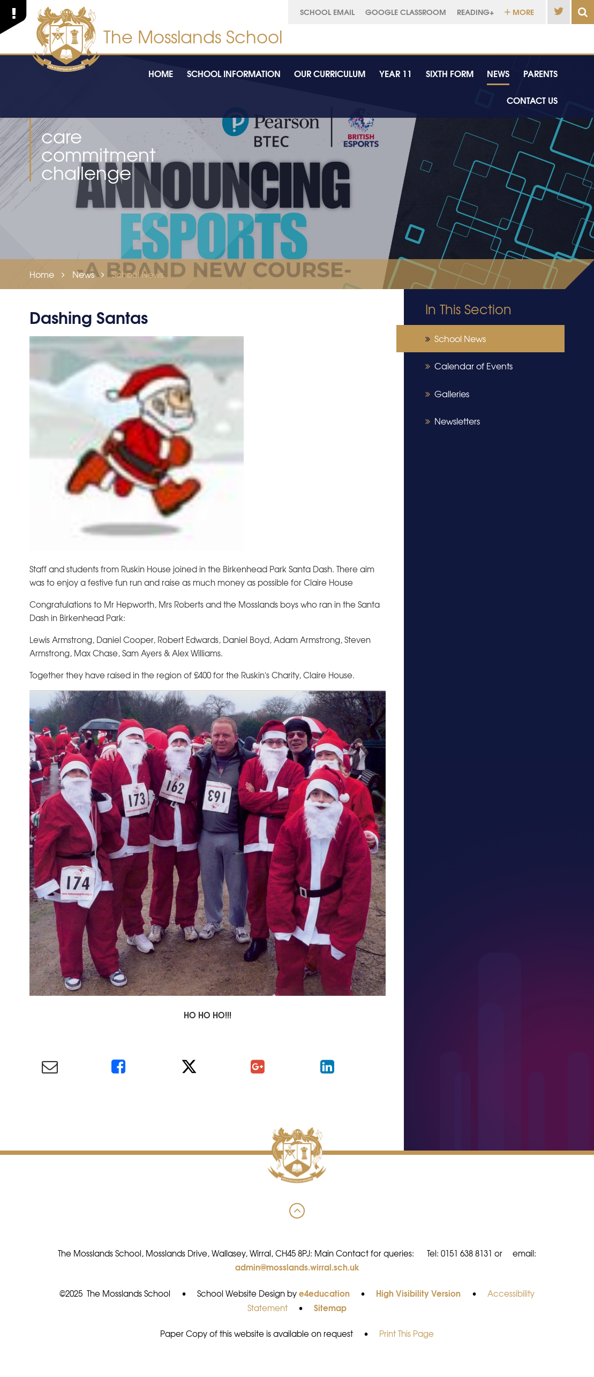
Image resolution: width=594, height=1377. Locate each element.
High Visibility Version (418, 1293)
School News (137, 274)
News (83, 274)
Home (41, 274)
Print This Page (406, 1334)
